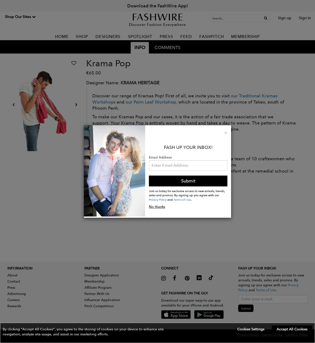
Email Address (160, 157)
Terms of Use (182, 199)
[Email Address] (188, 165)
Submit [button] (188, 181)
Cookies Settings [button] (250, 329)
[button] (157, 333)
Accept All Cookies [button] (292, 329)
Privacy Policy (158, 199)
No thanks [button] (157, 206)
